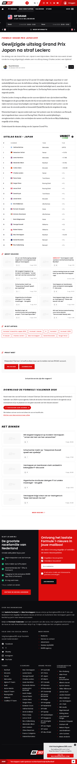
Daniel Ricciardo (43, 107)
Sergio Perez (63, 336)
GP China (44, 673)
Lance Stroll (27, 718)
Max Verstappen (26, 9)
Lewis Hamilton (28, 682)
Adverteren (45, 642)
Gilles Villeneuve (65, 689)
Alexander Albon (29, 724)
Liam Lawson (27, 727)
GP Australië (45, 670)
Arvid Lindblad (28, 712)
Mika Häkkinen (64, 698)
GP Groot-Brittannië (45, 695)
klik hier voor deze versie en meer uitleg (16, 415)
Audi (5, 685)
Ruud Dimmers (14, 66)
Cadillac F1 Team (10, 701)
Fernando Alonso (29, 685)
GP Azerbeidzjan (47, 715)
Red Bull (7, 670)
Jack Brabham (64, 730)
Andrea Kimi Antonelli (26, 689)
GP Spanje (44, 712)
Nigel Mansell (64, 710)
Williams (7, 698)
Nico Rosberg (64, 671)
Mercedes (8, 679)
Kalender (40, 9)
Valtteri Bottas (28, 709)
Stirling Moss (63, 713)
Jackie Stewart (64, 695)
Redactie (44, 636)
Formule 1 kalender (16, 622)
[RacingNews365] (38, 752)
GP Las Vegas (46, 726)
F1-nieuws (12, 9)
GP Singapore (46, 718)
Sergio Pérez (27, 703)
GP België (44, 699)
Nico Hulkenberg (62, 118)
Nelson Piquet (64, 727)
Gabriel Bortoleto (29, 736)
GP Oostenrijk (46, 691)
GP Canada (45, 682)
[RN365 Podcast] (27, 3)
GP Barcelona (46, 688)
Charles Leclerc (18, 336)
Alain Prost (63, 674)
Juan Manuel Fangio (64, 717)
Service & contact (48, 639)
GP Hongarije (45, 703)
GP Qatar (44, 729)
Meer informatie (38, 29)
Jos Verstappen (65, 701)
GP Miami (44, 679)
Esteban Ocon (28, 706)
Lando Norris (27, 673)
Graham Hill (63, 724)
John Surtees (64, 734)
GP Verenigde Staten (46, 722)
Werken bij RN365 (47, 645)
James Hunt (63, 692)
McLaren (7, 673)
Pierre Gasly (27, 715)
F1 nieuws (6, 336)
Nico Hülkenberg (29, 721)
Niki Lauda (63, 707)
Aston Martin (9, 688)
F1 (45, 331)
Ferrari (6, 676)
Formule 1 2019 (65, 331)
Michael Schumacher (64, 678)
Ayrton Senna (64, 685)
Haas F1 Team (9, 691)
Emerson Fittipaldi (66, 721)
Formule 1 (53, 331)
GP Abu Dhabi (46, 732)
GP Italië (44, 709)
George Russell (28, 676)
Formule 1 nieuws (36, 331)
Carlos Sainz (27, 699)
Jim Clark (62, 704)
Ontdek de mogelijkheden (16, 592)
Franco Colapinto (29, 733)
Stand (49, 9)
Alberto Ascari (64, 682)
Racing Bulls (8, 694)
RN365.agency (46, 648)
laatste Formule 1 (12, 612)
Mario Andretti (64, 737)
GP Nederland (46, 706)
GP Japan (44, 676)
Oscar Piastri (27, 696)
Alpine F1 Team (9, 682)
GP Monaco (45, 685)
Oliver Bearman (28, 730)
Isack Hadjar (27, 693)
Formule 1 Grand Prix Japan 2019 (20, 38)
